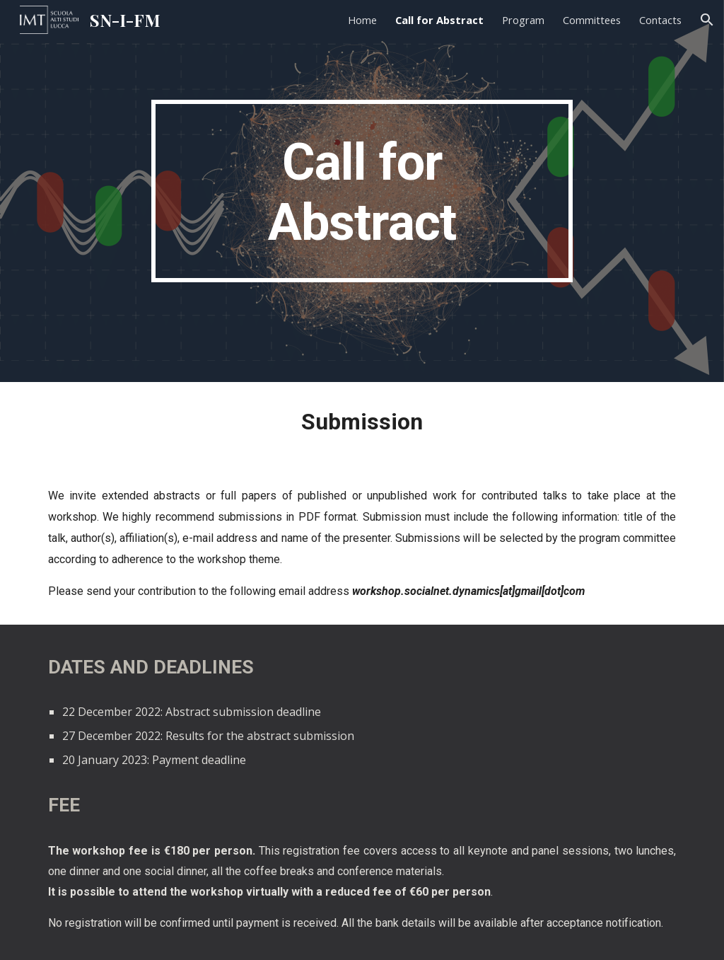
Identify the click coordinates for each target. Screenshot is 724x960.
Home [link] (362, 20)
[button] (707, 20)
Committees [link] (592, 20)
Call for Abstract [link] (439, 20)
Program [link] (523, 20)
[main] (361, 191)
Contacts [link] (660, 20)
